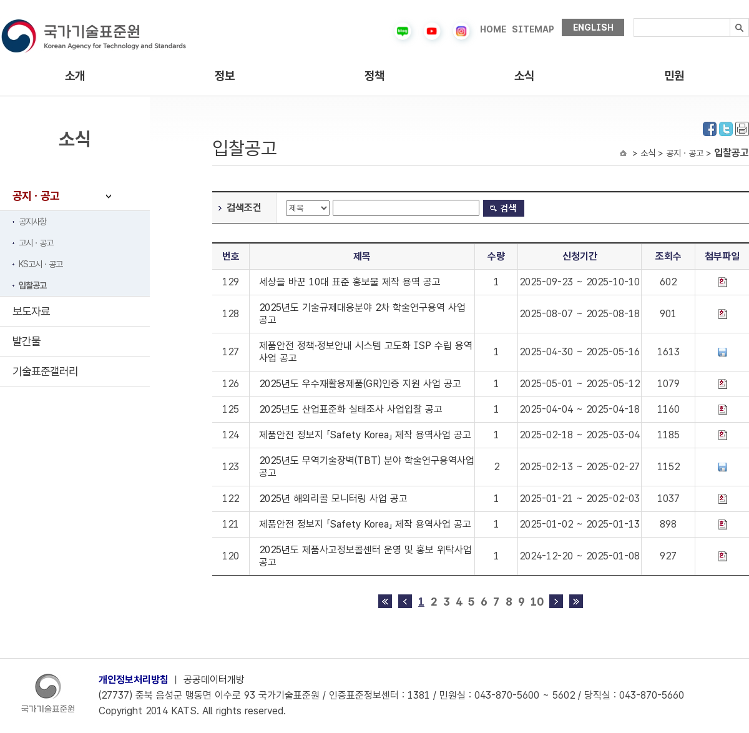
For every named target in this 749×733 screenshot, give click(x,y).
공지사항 (32, 222)
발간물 (26, 341)
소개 (75, 76)
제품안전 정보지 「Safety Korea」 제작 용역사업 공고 (365, 435)
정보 (225, 76)
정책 (374, 76)
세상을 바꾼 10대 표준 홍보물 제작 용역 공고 (350, 282)
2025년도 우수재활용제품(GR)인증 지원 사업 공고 (360, 384)
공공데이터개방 (214, 680)
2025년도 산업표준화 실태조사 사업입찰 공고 (351, 409)
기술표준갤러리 (45, 371)
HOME (493, 29)
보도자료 (31, 311)
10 (537, 601)
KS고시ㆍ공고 (40, 264)
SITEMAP (533, 29)
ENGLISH (593, 27)
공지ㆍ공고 (35, 195)
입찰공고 (32, 285)
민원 (674, 76)
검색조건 (244, 208)
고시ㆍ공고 (36, 243)
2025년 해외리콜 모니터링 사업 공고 (333, 498)
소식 (524, 76)
